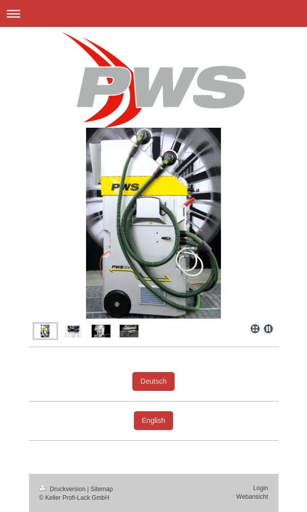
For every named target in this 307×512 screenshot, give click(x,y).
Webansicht (252, 496)
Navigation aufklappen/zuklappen (153, 13)
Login (260, 488)
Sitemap (102, 489)
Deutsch (153, 381)
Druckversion (63, 489)
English (153, 420)
